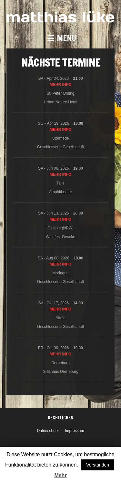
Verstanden (97, 464)
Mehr (60, 475)
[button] (60, 38)
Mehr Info (60, 84)
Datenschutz (47, 430)
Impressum (74, 430)
